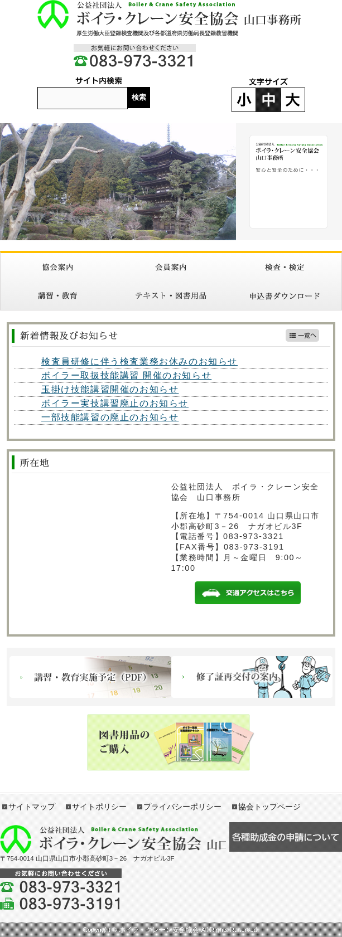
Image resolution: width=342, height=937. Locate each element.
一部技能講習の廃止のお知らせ (110, 417)
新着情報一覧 (302, 335)
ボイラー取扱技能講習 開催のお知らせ (126, 375)
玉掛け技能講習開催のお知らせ (110, 389)
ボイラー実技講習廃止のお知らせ (115, 403)
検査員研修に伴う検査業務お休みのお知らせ (139, 361)
